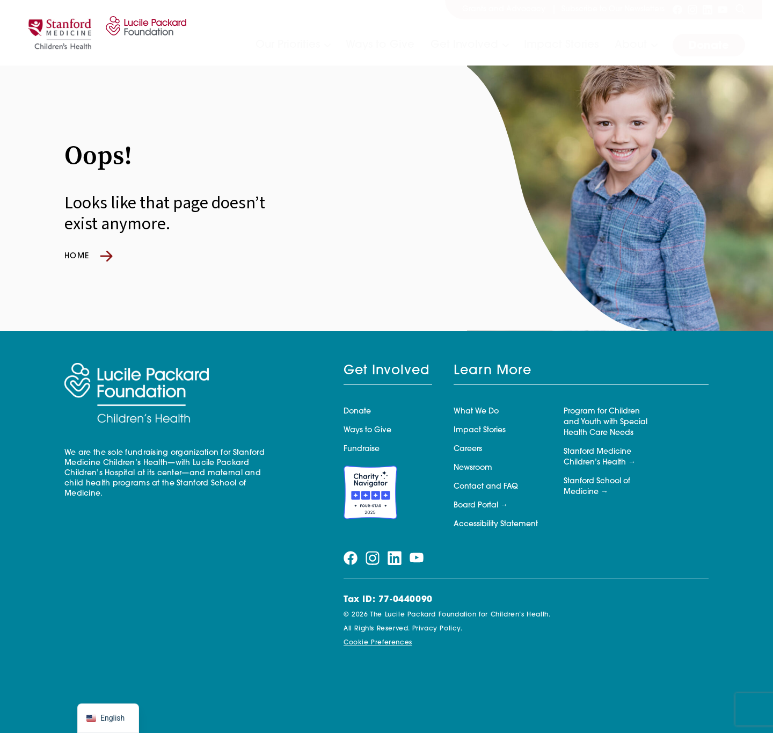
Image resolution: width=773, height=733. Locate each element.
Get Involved (464, 45)
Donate (709, 46)
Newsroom (473, 468)
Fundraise (362, 449)
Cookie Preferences (378, 643)
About (631, 45)
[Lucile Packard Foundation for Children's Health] (144, 32)
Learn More (492, 371)
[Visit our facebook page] (677, 9)
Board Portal (476, 506)
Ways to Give (380, 45)
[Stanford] (59, 32)
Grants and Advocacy (503, 9)
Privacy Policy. (437, 629)
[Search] (740, 10)
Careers (468, 449)
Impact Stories (561, 45)
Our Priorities (288, 45)
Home (88, 256)
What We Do (476, 412)
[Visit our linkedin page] (707, 9)
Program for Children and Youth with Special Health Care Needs (605, 422)
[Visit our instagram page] (692, 9)
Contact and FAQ (486, 487)
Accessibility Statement (496, 524)
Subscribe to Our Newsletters (613, 9)
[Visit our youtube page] (722, 9)
